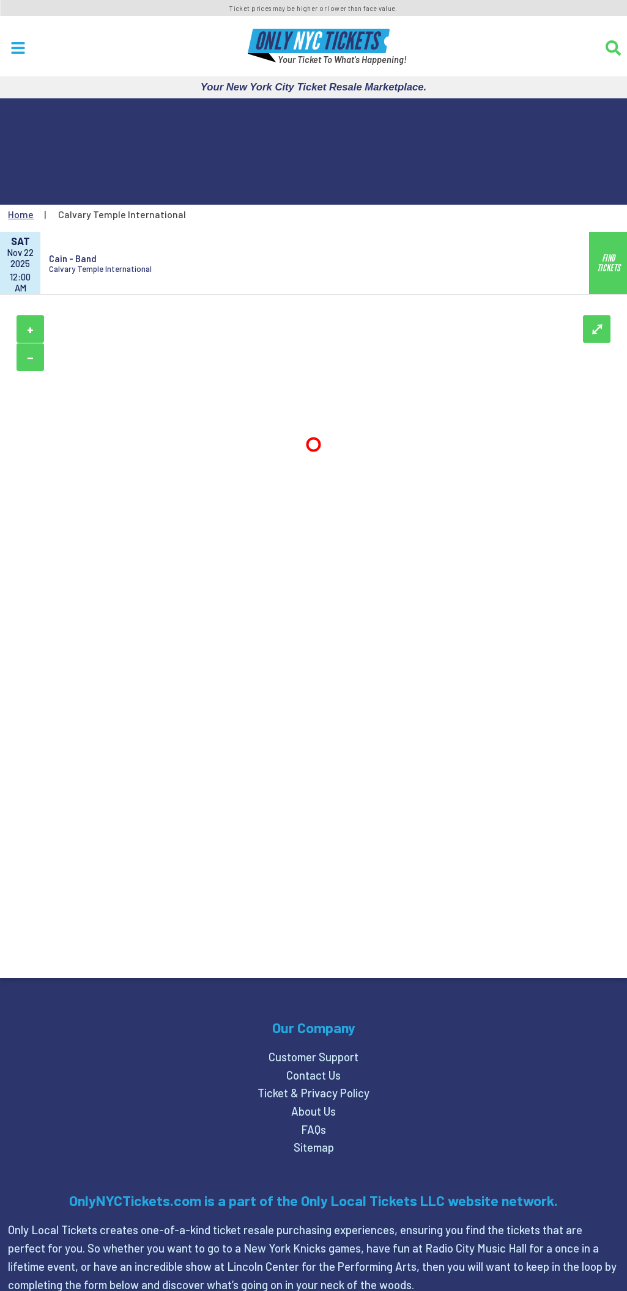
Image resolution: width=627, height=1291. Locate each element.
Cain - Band (73, 258)
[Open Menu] (18, 48)
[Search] (613, 48)
